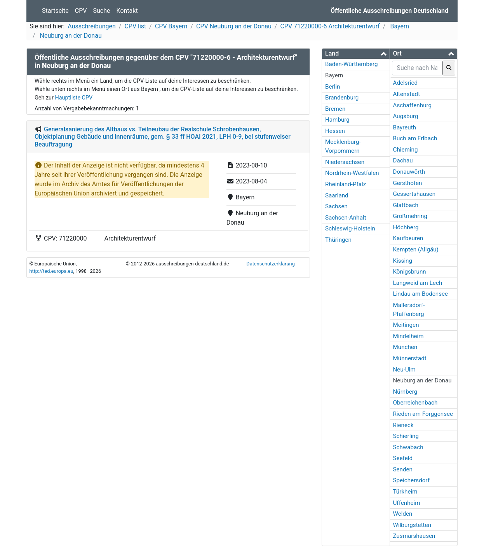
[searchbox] (417, 68)
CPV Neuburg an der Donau (234, 26)
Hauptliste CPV (73, 97)
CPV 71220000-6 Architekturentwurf (330, 26)
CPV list (135, 26)
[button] (356, 53)
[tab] (356, 54)
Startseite (55, 10)
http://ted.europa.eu (51, 271)
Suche (101, 10)
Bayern (398, 26)
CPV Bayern (171, 26)
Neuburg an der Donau (70, 35)
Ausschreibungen (91, 26)
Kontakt (127, 10)
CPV (81, 10)
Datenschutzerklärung (270, 264)
